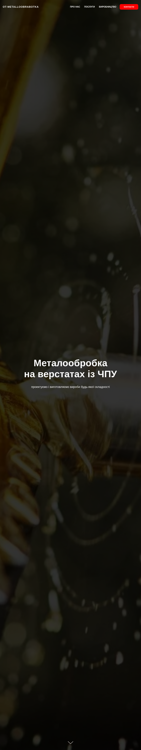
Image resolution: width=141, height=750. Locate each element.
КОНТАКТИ (129, 7)
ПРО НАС (75, 7)
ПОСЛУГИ (89, 7)
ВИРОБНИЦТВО (107, 7)
